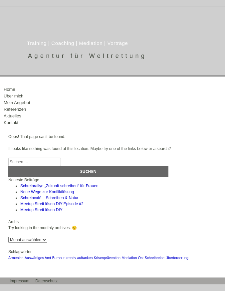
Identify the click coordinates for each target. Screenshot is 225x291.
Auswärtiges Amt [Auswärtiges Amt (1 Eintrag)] (38, 258)
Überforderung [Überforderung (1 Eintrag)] (176, 258)
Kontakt (11, 122)
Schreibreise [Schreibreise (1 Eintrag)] (154, 258)
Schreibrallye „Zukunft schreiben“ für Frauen (59, 186)
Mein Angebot (17, 102)
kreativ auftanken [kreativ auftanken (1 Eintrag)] (79, 258)
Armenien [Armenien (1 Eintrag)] (16, 258)
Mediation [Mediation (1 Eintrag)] (129, 258)
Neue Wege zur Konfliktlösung (47, 192)
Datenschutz (46, 281)
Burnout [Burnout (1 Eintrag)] (58, 258)
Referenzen (15, 109)
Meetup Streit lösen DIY (41, 210)
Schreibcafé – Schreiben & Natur (49, 198)
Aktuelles (12, 115)
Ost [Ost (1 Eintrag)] (141, 258)
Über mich (13, 95)
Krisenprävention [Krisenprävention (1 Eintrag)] (107, 258)
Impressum (19, 281)
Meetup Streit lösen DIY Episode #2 (52, 204)
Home (9, 89)
